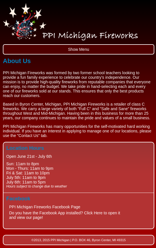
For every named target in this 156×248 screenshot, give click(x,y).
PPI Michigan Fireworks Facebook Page (44, 207)
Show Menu (78, 49)
